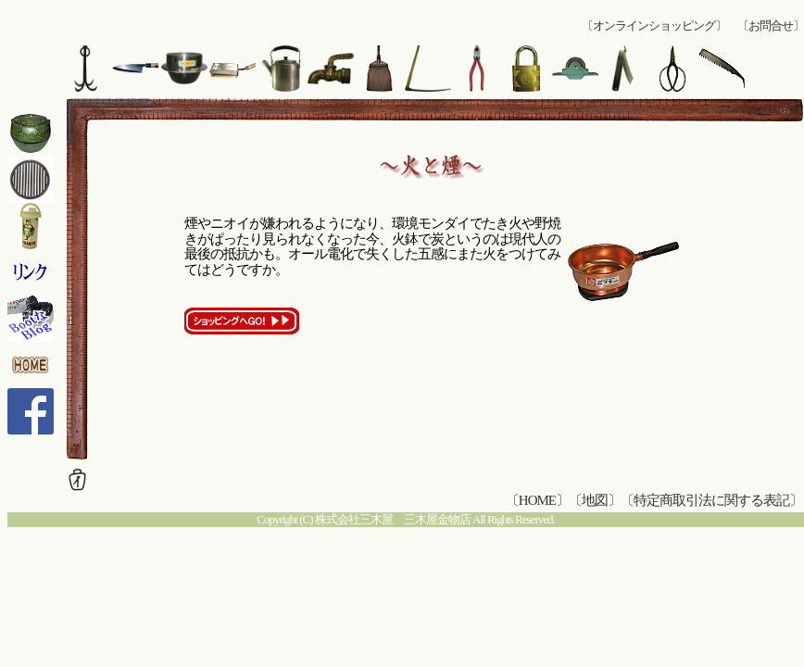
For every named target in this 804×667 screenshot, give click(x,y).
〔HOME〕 (537, 500)
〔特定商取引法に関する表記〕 (711, 500)
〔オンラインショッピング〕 (654, 25)
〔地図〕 (595, 500)
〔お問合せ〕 (770, 25)
